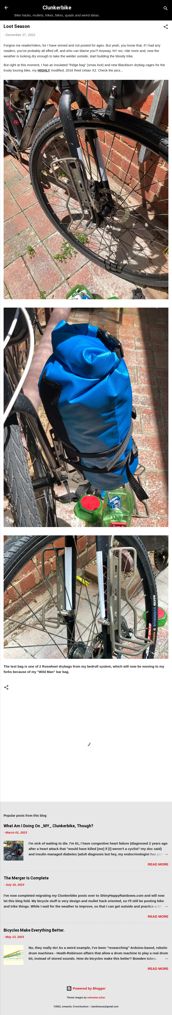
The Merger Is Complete (26, 878)
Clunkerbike (57, 7)
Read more (158, 864)
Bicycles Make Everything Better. (34, 930)
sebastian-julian (96, 997)
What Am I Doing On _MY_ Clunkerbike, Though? (48, 825)
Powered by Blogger (85, 988)
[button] (165, 27)
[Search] (165, 9)
